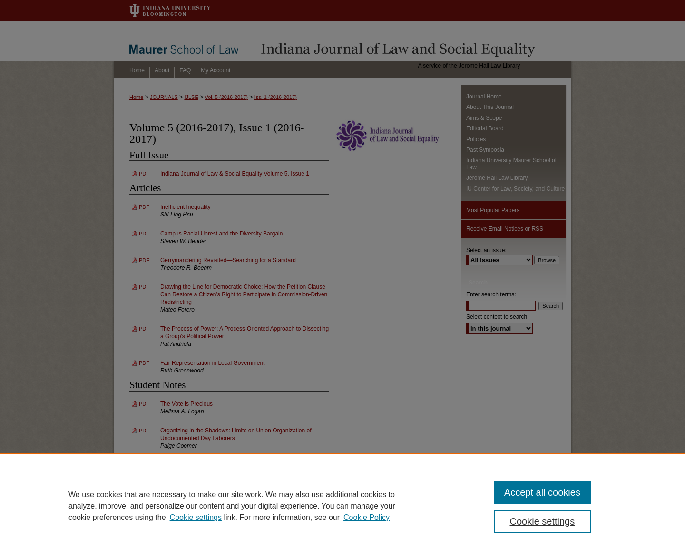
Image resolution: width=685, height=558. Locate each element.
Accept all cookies (542, 492)
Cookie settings (196, 517)
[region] (342, 505)
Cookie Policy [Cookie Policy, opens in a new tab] (366, 517)
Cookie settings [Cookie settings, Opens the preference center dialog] (542, 521)
